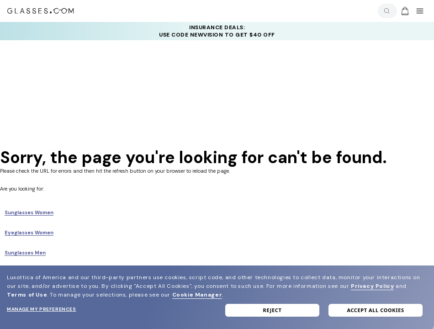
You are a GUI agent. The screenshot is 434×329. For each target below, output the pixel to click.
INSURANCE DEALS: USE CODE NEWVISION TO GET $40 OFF (217, 31)
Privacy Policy (372, 286)
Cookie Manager (197, 294)
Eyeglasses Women (29, 232)
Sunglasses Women (29, 212)
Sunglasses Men (25, 252)
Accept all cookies (375, 310)
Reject (272, 310)
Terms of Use (27, 294)
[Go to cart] (404, 11)
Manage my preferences (41, 309)
